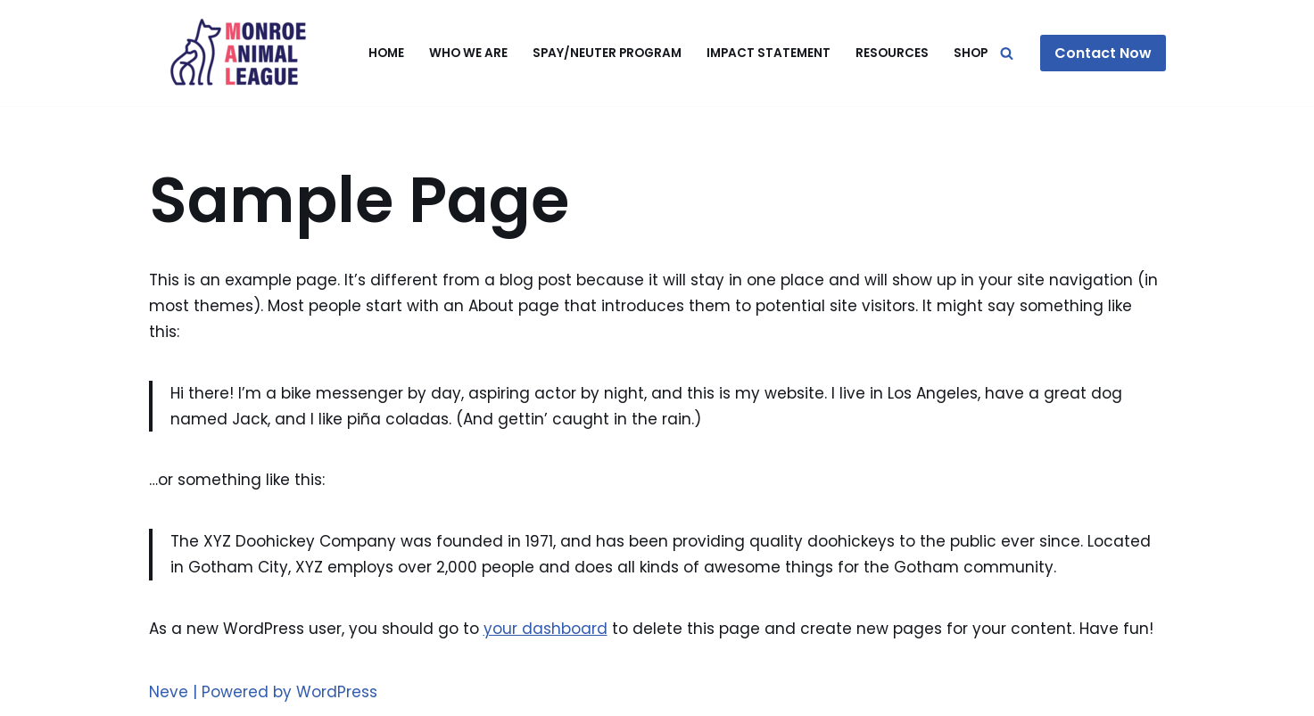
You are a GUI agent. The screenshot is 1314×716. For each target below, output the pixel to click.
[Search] (1006, 53)
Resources (892, 53)
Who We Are (468, 53)
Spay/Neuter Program (607, 53)
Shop (971, 53)
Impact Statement (769, 53)
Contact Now (1103, 53)
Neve (168, 692)
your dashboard (545, 628)
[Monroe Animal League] (238, 53)
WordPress (336, 692)
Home (386, 53)
